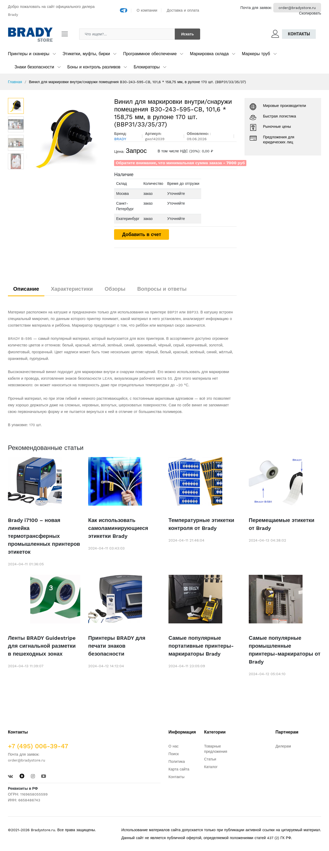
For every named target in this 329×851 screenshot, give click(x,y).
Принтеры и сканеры (28, 53)
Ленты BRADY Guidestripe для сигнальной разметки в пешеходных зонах (42, 646)
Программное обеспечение (150, 53)
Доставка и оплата (183, 10)
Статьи (210, 759)
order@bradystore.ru (297, 8)
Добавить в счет (141, 234)
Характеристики (72, 289)
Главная (15, 82)
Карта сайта (178, 769)
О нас (173, 746)
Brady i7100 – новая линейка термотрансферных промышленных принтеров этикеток (44, 536)
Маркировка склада (209, 53)
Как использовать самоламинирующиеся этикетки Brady (118, 528)
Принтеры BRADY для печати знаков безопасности (116, 646)
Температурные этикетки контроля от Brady (201, 524)
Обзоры (115, 289)
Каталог (211, 767)
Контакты (299, 34)
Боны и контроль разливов (93, 66)
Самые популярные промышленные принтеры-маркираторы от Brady (285, 650)
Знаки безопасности (34, 66)
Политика (176, 761)
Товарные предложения (215, 749)
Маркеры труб (256, 53)
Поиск (173, 754)
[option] (66, 137)
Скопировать (310, 13)
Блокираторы (147, 66)
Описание (26, 289)
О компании (147, 10)
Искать (187, 34)
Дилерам (283, 746)
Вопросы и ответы (162, 289)
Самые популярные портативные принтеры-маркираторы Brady (201, 646)
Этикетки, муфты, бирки (86, 53)
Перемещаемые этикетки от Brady (281, 524)
